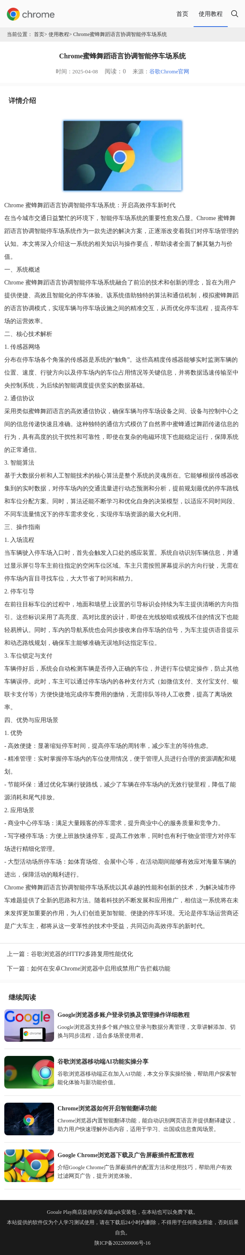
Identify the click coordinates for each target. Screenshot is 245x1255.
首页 (182, 13)
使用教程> (60, 34)
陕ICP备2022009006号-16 (122, 1243)
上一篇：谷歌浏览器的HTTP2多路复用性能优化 (70, 954)
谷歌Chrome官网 (169, 72)
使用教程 (211, 13)
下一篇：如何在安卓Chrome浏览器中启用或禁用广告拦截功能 (88, 968)
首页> (40, 34)
